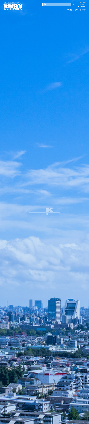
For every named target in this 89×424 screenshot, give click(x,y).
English (81, 4)
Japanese (82, 2)
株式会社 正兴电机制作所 (12, 6)
